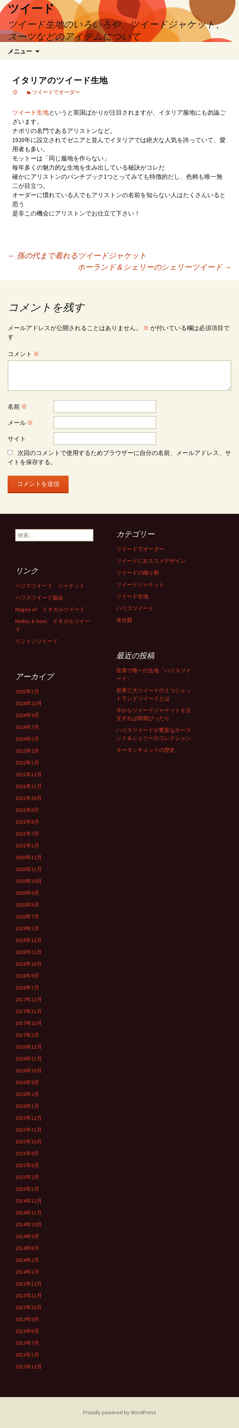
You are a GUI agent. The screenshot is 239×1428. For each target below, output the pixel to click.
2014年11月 (28, 1212)
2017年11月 (28, 1011)
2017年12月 (28, 999)
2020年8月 (27, 904)
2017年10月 (28, 1023)
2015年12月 (28, 1117)
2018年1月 (27, 987)
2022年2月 (27, 750)
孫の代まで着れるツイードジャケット (77, 255)
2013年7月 (27, 1342)
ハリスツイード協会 (39, 597)
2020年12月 (28, 857)
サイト (17, 438)
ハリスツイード (135, 608)
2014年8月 (27, 1248)
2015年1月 (27, 1188)
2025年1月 (27, 691)
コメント (23, 354)
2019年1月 (27, 928)
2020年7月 (27, 916)
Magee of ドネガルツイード (50, 609)
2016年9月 (27, 1082)
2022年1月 (27, 762)
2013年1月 (27, 1354)
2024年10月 (28, 703)
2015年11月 (28, 1129)
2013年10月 (28, 1307)
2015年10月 (28, 1141)
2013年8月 (27, 1331)
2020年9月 (27, 892)
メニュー (20, 51)
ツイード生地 (30, 112)
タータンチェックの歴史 (145, 749)
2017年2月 (27, 1034)
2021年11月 (28, 786)
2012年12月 (28, 1366)
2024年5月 (27, 738)
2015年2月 (27, 1177)
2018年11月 (28, 952)
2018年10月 (28, 963)
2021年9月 (27, 809)
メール (20, 422)
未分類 (124, 620)
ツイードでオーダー (56, 92)
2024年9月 (27, 715)
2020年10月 (28, 881)
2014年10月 (28, 1224)
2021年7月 (27, 833)
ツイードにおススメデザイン (151, 560)
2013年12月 (28, 1283)
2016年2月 (27, 1094)
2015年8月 (27, 1165)
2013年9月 (27, 1319)
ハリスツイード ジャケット (50, 585)
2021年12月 (28, 774)
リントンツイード (36, 641)
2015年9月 (27, 1153)
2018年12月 (28, 940)
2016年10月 (28, 1070)
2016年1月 (27, 1106)
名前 (17, 406)
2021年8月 (27, 821)
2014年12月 (28, 1200)
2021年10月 (28, 798)
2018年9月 (27, 975)
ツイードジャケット (140, 584)
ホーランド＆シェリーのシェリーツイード (154, 267)
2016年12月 (28, 1046)
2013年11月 (28, 1295)
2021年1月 (27, 845)
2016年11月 (28, 1058)
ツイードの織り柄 (137, 572)
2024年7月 (27, 727)
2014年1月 (27, 1271)
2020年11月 (28, 869)
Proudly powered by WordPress (119, 1412)
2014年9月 (27, 1236)
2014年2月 (27, 1259)
